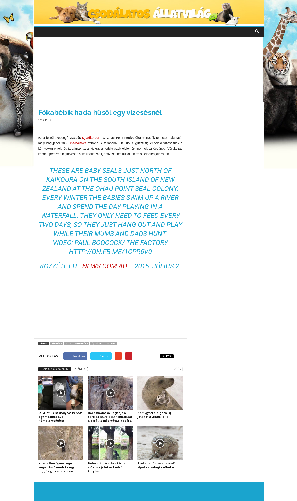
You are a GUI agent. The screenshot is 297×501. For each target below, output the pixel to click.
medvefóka (78, 143)
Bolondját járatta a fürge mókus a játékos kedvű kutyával (107, 467)
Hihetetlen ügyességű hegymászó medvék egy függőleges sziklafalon (56, 467)
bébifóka (57, 343)
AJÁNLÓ (80, 369)
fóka (68, 343)
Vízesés (111, 343)
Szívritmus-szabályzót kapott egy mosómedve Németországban (60, 416)
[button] (257, 32)
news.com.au (104, 266)
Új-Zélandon (91, 138)
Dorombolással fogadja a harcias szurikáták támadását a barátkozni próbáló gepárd (110, 416)
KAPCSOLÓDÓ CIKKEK (55, 369)
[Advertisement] (148, 69)
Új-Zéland (97, 343)
